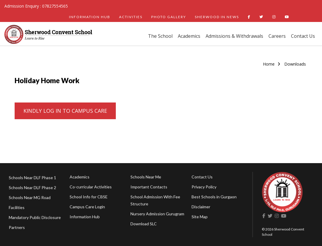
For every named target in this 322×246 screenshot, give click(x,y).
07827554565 (55, 6)
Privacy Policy (204, 187)
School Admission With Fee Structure (155, 202)
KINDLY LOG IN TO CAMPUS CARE (65, 110)
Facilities (17, 210)
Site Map (200, 217)
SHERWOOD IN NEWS (217, 17)
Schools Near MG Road (30, 200)
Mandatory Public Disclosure (35, 220)
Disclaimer (201, 207)
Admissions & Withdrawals (234, 36)
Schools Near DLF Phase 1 (32, 180)
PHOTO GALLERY (168, 17)
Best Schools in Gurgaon (214, 197)
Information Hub (85, 217)
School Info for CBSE (89, 197)
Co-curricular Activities (91, 187)
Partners (17, 230)
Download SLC (143, 225)
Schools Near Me (145, 178)
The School (160, 36)
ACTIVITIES (130, 17)
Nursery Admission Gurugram (157, 215)
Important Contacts (148, 188)
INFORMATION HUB (89, 17)
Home (269, 64)
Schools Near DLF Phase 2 (32, 190)
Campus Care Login (87, 207)
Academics (189, 36)
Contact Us (303, 36)
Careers (277, 36)
